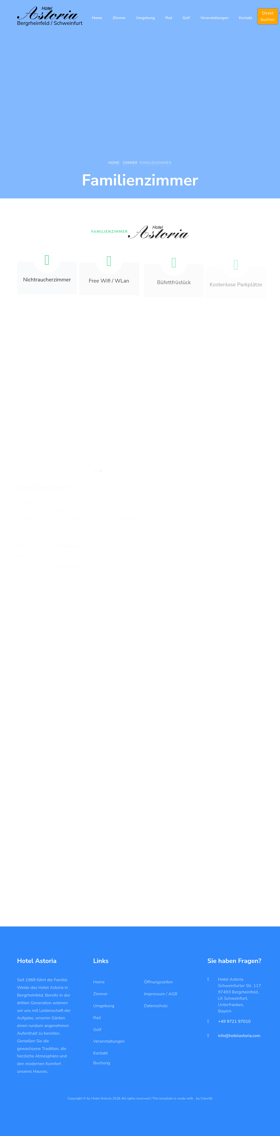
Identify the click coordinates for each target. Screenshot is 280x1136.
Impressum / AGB (160, 994)
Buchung (101, 1063)
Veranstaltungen (214, 17)
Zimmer (119, 17)
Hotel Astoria (230, 979)
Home (97, 17)
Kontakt (245, 17)
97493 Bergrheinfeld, (238, 992)
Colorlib (207, 1098)
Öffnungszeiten (158, 982)
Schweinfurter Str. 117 (239, 986)
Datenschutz (156, 1006)
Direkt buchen (267, 16)
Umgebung (145, 17)
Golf (186, 17)
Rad (169, 17)
